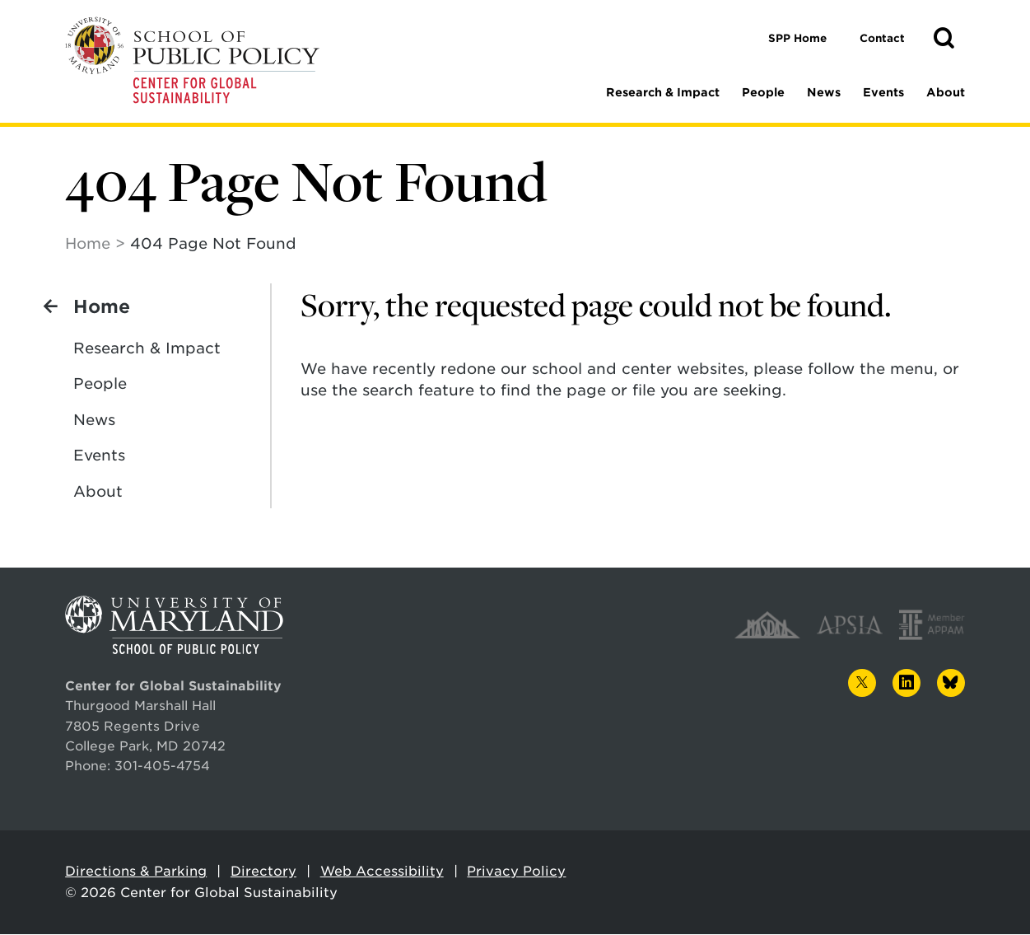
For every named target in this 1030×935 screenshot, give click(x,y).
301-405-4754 (162, 766)
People (763, 92)
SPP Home (797, 38)
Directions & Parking (136, 872)
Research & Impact (663, 92)
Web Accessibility (382, 872)
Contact (882, 38)
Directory (263, 872)
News (824, 92)
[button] (943, 38)
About (945, 92)
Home (87, 244)
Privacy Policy (516, 872)
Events (883, 92)
